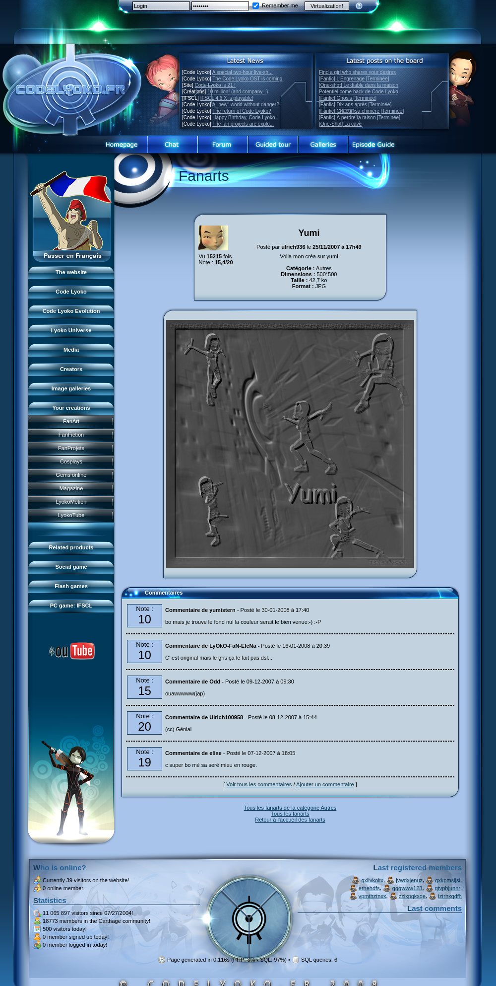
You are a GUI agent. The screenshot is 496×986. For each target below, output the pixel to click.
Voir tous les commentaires (259, 784)
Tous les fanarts (290, 814)
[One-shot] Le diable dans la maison (358, 85)
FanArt (71, 421)
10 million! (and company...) (237, 91)
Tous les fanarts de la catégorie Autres (290, 808)
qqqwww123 (407, 888)
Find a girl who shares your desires (357, 72)
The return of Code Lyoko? (241, 111)
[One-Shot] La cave (340, 124)
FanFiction (71, 435)
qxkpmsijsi (447, 880)
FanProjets (71, 448)
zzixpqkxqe (412, 896)
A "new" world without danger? (245, 104)
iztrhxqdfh (450, 896)
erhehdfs (369, 888)
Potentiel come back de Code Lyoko (358, 91)
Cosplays (71, 461)
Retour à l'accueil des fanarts (290, 820)
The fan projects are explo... (243, 124)
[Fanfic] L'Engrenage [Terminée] (354, 78)
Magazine (71, 488)
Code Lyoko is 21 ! (215, 85)
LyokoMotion (71, 502)
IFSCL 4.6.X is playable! (226, 98)
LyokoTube (71, 515)
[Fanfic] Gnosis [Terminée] (347, 98)
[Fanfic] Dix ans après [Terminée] (355, 104)
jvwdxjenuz (409, 880)
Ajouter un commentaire (325, 784)
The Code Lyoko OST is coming (247, 78)
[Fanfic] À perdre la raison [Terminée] (359, 117)
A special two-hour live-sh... (242, 72)
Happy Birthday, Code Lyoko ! (245, 117)
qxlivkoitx (372, 880)
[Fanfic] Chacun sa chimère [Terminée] (361, 111)
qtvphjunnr (447, 888)
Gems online (71, 475)
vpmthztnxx (372, 896)
